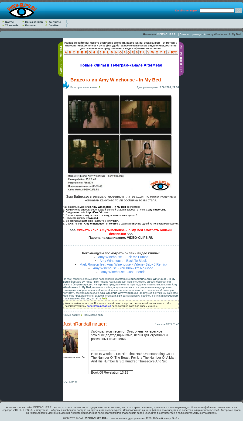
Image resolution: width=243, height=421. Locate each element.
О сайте (53, 25)
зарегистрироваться (99, 306)
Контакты (55, 22)
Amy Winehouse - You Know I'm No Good (123, 268)
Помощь (30, 25)
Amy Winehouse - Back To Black (123, 261)
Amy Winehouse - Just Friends (123, 272)
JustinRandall (77, 323)
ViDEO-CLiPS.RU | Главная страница (179, 34)
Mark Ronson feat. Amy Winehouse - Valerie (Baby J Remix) (123, 264)
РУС (174, 52)
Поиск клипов (34, 22)
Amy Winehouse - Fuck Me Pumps (123, 257)
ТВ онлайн (12, 25)
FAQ (104, 298)
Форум (9, 22)
